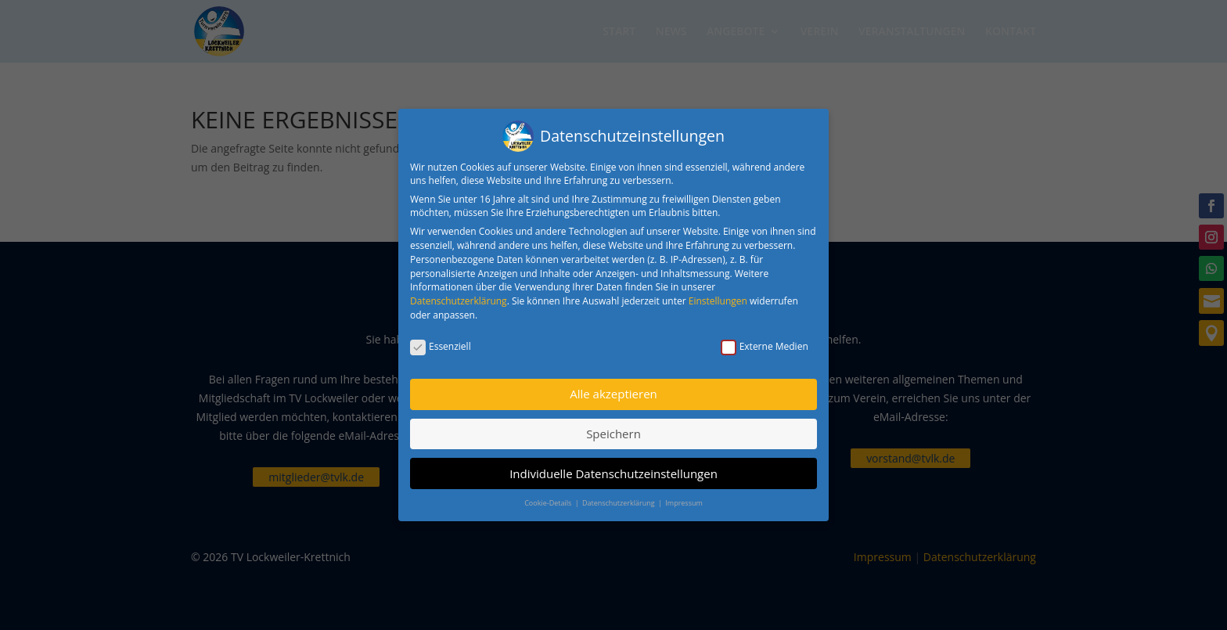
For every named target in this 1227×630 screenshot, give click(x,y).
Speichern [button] (613, 428)
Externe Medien (764, 340)
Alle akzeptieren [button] (613, 388)
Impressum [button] (684, 497)
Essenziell (440, 340)
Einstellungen (718, 295)
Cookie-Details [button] (548, 497)
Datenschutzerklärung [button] (619, 497)
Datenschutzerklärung (458, 295)
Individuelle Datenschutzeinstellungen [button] (613, 468)
